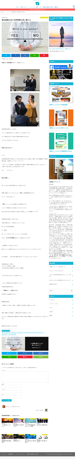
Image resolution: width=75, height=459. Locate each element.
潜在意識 (8, 335)
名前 (3, 386)
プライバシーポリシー (20, 456)
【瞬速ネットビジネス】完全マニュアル (58, 130)
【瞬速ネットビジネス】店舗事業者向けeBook (59, 153)
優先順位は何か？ (53, 283)
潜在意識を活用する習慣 (31, 335)
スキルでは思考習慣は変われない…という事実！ (60, 275)
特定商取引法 (10, 456)
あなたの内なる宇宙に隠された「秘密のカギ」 (59, 51)
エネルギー (51, 298)
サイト (3, 397)
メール (3, 392)
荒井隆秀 (14, 337)
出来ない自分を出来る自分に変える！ (37, 12)
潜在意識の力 (14, 335)
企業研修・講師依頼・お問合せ (33, 456)
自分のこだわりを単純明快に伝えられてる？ (59, 279)
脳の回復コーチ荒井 (7, 337)
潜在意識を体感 (22, 335)
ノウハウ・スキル (6, 333)
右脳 (4, 335)
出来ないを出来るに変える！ (58, 456)
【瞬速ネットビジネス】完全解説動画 (57, 107)
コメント (3, 373)
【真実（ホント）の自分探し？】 (56, 268)
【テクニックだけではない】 (55, 272)
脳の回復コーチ (41, 335)
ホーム (4, 456)
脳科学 (50, 312)
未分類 (50, 309)
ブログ (50, 305)
